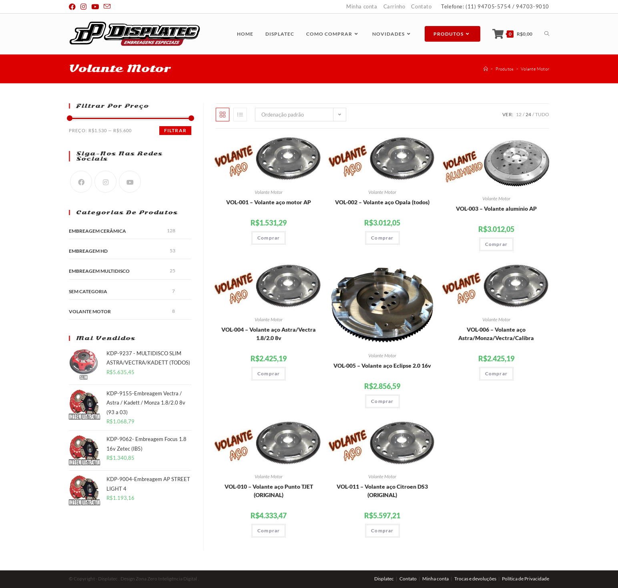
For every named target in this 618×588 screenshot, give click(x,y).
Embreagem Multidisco (99, 271)
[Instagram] (105, 182)
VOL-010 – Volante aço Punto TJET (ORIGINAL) (269, 490)
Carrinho (394, 6)
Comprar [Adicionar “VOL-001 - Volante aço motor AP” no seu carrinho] (268, 238)
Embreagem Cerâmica (97, 231)
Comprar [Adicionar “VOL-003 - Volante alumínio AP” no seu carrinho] (496, 244)
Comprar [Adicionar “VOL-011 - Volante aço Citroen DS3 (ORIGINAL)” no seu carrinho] (382, 531)
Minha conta (361, 6)
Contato (421, 6)
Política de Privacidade (525, 579)
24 (528, 114)
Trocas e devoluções (475, 579)
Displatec (384, 579)
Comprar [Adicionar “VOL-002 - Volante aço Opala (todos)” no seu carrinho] (382, 238)
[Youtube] (130, 182)
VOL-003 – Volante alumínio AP (496, 208)
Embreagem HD (88, 251)
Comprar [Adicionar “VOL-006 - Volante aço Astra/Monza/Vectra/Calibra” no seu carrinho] (496, 374)
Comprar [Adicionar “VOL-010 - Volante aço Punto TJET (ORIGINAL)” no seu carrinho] (268, 531)
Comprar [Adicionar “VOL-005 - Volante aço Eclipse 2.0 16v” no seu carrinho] (382, 401)
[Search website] (546, 34)
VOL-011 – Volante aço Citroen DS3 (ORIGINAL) (382, 490)
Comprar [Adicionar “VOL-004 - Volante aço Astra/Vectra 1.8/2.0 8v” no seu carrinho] (268, 374)
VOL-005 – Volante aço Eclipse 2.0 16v (382, 365)
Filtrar (175, 130)
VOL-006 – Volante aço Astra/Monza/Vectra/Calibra (496, 333)
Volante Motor (269, 192)
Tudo (542, 114)
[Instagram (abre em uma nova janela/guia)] (83, 7)
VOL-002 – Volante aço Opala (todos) (382, 202)
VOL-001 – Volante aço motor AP (268, 202)
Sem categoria (88, 291)
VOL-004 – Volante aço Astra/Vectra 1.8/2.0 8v (268, 333)
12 (519, 114)
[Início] (486, 69)
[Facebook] (81, 182)
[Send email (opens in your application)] (107, 7)
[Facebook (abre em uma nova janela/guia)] (73, 7)
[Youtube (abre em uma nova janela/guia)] (95, 7)
